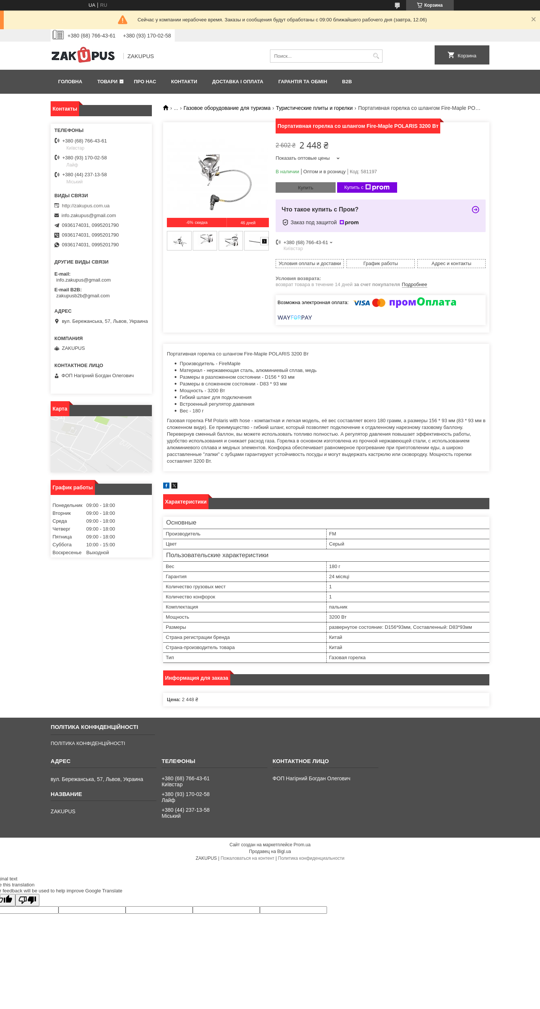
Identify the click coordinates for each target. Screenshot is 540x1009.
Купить (305, 187)
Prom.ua (302, 844)
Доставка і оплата (237, 81)
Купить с (367, 187)
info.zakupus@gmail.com (89, 215)
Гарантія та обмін (302, 81)
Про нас (145, 81)
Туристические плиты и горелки (314, 108)
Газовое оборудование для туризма (227, 108)
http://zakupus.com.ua (86, 205)
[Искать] (375, 56)
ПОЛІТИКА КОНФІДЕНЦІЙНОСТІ (88, 743)
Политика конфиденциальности (311, 858)
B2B (347, 81)
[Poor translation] (27, 900)
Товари (107, 81)
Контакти (184, 81)
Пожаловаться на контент (247, 858)
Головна (70, 81)
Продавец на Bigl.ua (270, 851)
